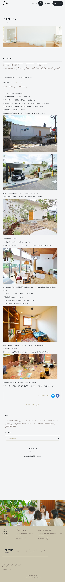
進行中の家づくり (18, 65)
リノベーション (30, 65)
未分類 (57, 68)
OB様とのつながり (42, 65)
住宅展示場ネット (6, 569)
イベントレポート (22, 86)
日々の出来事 (48, 68)
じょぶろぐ (7, 65)
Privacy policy (31, 575)
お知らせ (39, 68)
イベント (21, 68)
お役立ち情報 (30, 68)
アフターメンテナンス (10, 68)
